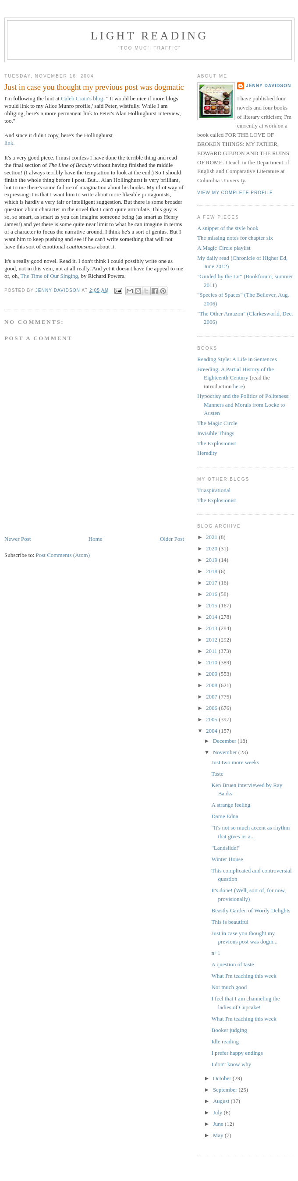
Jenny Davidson (268, 85)
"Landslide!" (225, 847)
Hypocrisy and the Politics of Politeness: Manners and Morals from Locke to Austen (243, 404)
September (226, 1089)
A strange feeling (230, 805)
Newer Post (17, 539)
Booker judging (229, 1030)
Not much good (229, 987)
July (218, 1112)
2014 (212, 617)
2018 (212, 571)
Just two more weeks (235, 762)
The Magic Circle (217, 423)
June (219, 1124)
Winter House (227, 859)
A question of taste (232, 964)
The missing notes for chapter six (235, 237)
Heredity (207, 453)
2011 (212, 651)
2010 (212, 662)
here (238, 386)
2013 (212, 628)
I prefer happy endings (237, 1053)
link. (9, 142)
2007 (212, 696)
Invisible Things (215, 433)
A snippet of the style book (228, 228)
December (225, 741)
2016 (212, 594)
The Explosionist (216, 443)
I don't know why (231, 1064)
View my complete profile (235, 192)
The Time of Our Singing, (50, 276)
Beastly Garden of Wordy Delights (250, 910)
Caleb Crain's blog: (83, 98)
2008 (212, 685)
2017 (212, 582)
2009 (212, 673)
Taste (217, 773)
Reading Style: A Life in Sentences (237, 359)
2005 (212, 719)
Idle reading (224, 1041)
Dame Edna (224, 816)
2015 (212, 605)
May (219, 1135)
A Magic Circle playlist (224, 248)
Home (96, 539)
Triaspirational (214, 490)
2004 (212, 730)
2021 (212, 537)
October (223, 1078)
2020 (212, 548)
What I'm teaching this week (243, 975)
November (225, 752)
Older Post (172, 539)
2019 (212, 560)
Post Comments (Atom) (63, 555)
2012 (212, 639)
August (222, 1101)
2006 (212, 708)
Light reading (150, 35)
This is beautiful (229, 922)
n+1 (215, 953)
